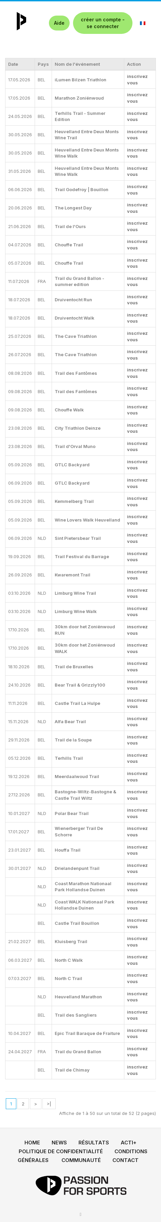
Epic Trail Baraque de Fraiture (87, 1033)
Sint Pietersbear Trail (78, 538)
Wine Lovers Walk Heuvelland (87, 520)
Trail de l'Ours (70, 226)
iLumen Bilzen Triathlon (80, 79)
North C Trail (68, 978)
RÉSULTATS (93, 1142)
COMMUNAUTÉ (81, 1160)
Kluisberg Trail (71, 941)
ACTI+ (129, 1142)
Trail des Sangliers (76, 1015)
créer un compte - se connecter (103, 23)
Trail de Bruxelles (74, 666)
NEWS (59, 1142)
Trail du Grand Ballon (78, 1051)
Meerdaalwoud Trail (77, 776)
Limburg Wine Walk (76, 611)
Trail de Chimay (72, 1070)
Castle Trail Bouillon (77, 923)
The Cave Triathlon (76, 336)
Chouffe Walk (69, 409)
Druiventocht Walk (74, 318)
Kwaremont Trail (72, 574)
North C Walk (69, 960)
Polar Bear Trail (72, 813)
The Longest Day (73, 207)
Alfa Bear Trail (70, 721)
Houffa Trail (67, 850)
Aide (59, 23)
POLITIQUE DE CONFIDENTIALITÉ (61, 1151)
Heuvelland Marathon (78, 996)
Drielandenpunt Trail (77, 868)
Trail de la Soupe (73, 739)
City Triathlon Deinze (78, 428)
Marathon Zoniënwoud (79, 98)
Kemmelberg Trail (74, 501)
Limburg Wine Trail (75, 593)
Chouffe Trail (69, 244)
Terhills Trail (69, 758)
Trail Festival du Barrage (82, 556)
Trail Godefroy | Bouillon (81, 189)
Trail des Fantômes (76, 373)
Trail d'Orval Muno (75, 446)
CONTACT (125, 1160)
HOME (32, 1142)
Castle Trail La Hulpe (77, 703)
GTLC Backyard (72, 464)
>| (49, 1103)
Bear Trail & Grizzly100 (80, 685)
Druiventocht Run (73, 299)
